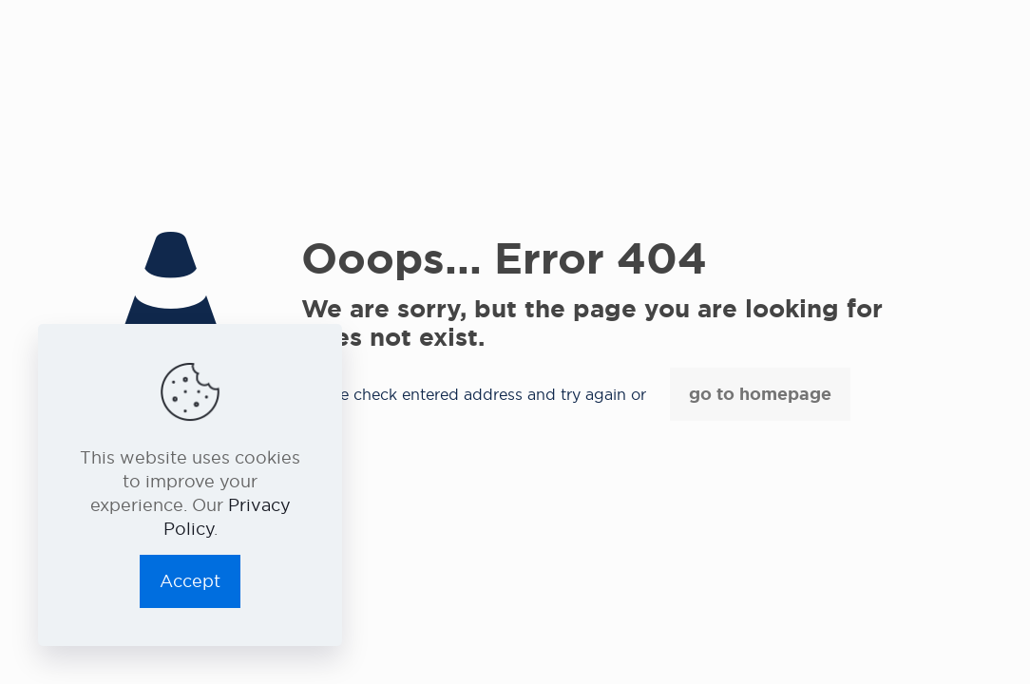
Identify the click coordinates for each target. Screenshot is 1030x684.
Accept (190, 581)
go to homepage (760, 394)
